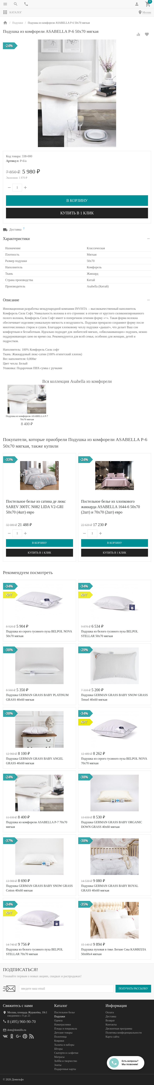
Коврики (59, 1040)
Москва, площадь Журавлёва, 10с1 (27, 1012)
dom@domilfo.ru (16, 1030)
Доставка (111, 1016)
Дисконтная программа (119, 1028)
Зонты (57, 1065)
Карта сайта (112, 1036)
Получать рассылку (133, 988)
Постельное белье (64, 1012)
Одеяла (58, 1020)
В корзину (77, 200)
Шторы (58, 1048)
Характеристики (16, 239)
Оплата (110, 1012)
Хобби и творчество (65, 1061)
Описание (11, 300)
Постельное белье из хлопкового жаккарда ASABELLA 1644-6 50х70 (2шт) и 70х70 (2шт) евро (110, 506)
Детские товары (63, 1032)
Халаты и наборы (64, 1044)
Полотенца (60, 1036)
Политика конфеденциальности (124, 1032)
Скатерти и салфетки (66, 1052)
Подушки (59, 1016)
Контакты (111, 1024)
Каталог (12, 12)
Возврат (110, 1020)
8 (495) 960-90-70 (21, 1021)
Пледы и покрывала (65, 1028)
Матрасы (59, 1057)
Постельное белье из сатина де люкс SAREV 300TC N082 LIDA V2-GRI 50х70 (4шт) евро (36, 506)
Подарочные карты (65, 1069)
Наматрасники (62, 1024)
